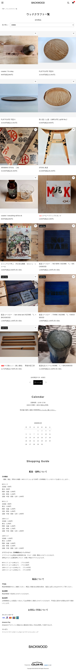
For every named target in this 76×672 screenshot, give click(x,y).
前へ (30, 382)
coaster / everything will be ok (11, 215)
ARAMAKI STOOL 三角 (10, 167)
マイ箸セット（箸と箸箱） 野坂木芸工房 (18, 365)
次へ (46, 382)
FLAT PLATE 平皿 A (8, 119)
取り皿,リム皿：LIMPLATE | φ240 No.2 (53, 119)
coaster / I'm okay (7, 71)
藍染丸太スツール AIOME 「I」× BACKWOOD (55, 365)
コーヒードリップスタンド (50, 215)
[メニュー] (2, 3)
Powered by (38, 664)
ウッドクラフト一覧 (11, 9)
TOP (3, 9)
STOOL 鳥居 (43, 167)
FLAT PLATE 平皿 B (46, 71)
